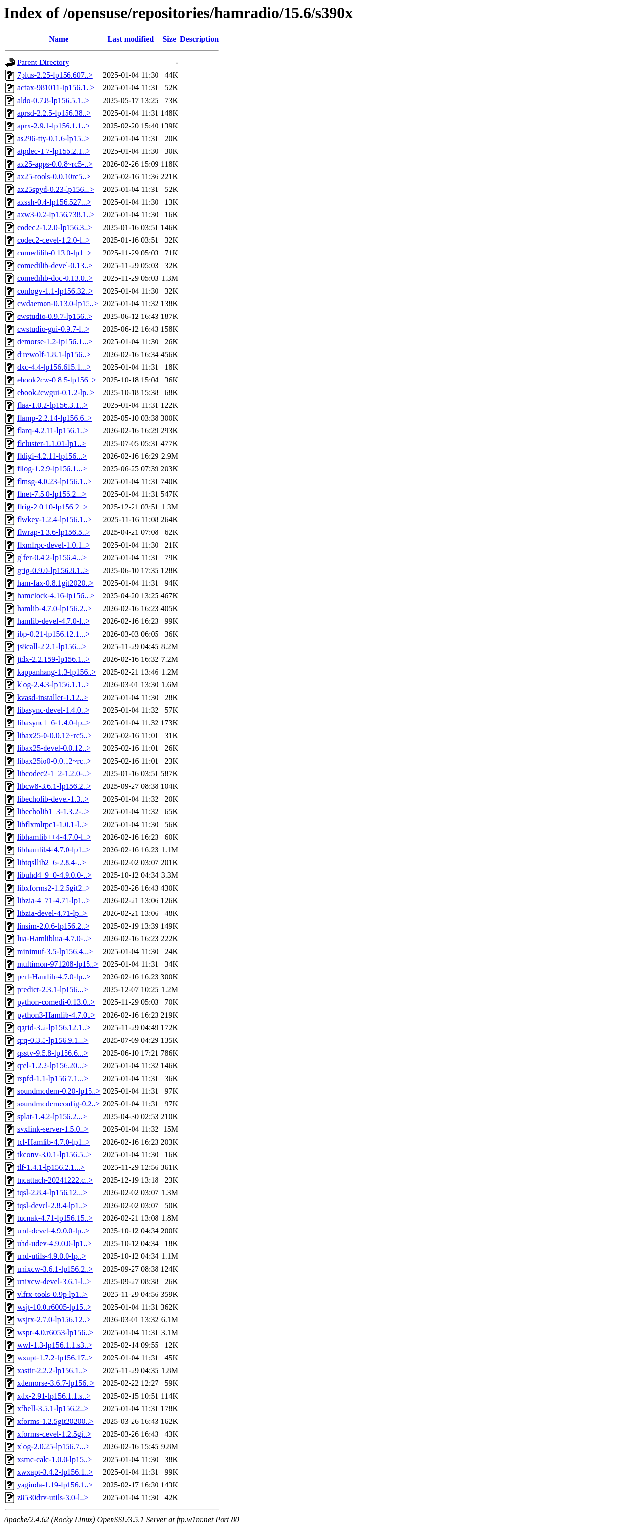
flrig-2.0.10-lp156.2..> (52, 507)
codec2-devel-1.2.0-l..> (53, 240)
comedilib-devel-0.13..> (54, 265)
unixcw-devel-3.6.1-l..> (54, 1281)
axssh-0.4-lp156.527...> (54, 202)
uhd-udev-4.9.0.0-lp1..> (54, 1243)
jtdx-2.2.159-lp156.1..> (53, 659)
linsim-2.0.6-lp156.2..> (53, 926)
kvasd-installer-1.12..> (52, 697)
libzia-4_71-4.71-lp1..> (53, 900)
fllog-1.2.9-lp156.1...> (52, 469)
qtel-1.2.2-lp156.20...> (52, 1065)
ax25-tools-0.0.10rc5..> (53, 176)
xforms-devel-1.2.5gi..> (54, 1434)
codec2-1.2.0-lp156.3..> (54, 227)
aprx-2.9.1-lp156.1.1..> (53, 126)
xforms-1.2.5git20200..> (55, 1421)
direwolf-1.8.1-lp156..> (53, 354)
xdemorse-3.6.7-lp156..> (55, 1383)
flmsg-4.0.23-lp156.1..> (54, 481)
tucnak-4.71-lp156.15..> (55, 1218)
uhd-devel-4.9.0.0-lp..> (53, 1231)
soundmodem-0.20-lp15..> (58, 1091)
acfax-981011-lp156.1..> (55, 88)
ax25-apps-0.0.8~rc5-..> (55, 164)
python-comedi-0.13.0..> (56, 1002)
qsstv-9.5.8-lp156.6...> (52, 1053)
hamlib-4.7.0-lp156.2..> (54, 608)
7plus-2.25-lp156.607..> (55, 75)
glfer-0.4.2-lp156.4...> (52, 557)
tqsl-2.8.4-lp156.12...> (52, 1192)
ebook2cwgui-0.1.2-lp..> (55, 392)
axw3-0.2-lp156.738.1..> (56, 215)
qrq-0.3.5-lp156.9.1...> (52, 1040)
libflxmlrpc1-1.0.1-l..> (52, 824)
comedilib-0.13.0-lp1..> (54, 253)
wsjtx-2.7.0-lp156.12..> (54, 1320)
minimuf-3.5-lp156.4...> (55, 951)
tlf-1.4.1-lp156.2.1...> (51, 1167)
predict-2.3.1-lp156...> (52, 989)
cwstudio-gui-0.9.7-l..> (53, 329)
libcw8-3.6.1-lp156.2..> (54, 786)
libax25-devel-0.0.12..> (53, 748)
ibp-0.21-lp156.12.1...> (53, 634)
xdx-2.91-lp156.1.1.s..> (53, 1396)
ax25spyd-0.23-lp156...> (55, 189)
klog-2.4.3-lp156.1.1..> (53, 684)
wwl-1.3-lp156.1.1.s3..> (54, 1345)
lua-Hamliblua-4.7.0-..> (54, 938)
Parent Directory (43, 62)
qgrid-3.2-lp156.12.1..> (53, 1027)
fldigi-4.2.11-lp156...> (52, 456)
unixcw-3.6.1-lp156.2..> (55, 1269)
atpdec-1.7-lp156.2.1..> (53, 151)
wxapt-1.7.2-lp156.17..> (55, 1358)
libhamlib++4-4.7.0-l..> (54, 837)
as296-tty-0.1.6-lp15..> (53, 138)
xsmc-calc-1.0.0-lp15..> (54, 1459)
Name (58, 39)
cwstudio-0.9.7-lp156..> (54, 316)
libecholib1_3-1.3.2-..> (53, 811)
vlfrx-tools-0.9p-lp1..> (52, 1294)
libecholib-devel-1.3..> (53, 799)
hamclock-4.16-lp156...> (55, 596)
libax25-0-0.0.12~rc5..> (54, 735)
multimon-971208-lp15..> (57, 964)
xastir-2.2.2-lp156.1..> (52, 1370)
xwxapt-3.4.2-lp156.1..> (55, 1472)
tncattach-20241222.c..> (55, 1180)
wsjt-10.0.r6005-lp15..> (54, 1307)
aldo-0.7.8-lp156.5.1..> (53, 100)
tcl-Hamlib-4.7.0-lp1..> (53, 1142)
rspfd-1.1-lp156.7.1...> (52, 1078)
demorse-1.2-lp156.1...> (54, 342)
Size (169, 39)
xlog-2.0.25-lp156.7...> (53, 1447)
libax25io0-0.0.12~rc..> (54, 761)
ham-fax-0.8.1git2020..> (55, 583)
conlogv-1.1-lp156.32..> (55, 291)
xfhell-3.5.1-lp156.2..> (52, 1408)
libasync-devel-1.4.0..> (53, 710)
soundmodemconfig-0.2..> (58, 1104)
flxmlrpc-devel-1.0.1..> (53, 545)
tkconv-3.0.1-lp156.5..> (54, 1154)
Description (199, 39)
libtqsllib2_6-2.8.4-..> (51, 862)
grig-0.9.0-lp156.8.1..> (53, 570)
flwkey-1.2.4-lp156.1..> (54, 519)
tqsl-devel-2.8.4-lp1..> (52, 1205)
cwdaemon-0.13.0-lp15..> (57, 303)
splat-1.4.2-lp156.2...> (52, 1116)
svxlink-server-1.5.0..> (53, 1129)
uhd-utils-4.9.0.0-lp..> (51, 1256)
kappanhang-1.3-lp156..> (56, 672)
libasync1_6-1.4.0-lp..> (53, 723)
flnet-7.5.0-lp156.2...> (51, 494)
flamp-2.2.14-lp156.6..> (54, 418)
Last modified (131, 39)
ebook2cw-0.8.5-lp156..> (56, 380)
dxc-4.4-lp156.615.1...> (54, 367)
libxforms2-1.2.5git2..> (53, 888)
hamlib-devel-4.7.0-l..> (53, 621)
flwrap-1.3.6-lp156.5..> (53, 532)
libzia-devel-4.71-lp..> (52, 913)
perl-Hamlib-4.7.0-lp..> (53, 977)
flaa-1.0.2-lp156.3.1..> (52, 405)
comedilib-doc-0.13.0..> (55, 278)
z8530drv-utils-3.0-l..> (52, 1497)
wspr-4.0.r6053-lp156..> (55, 1332)
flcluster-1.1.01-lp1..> (51, 443)
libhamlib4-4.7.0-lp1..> (53, 850)
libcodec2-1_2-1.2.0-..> (54, 773)
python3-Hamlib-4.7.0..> (56, 1015)
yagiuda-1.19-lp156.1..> (55, 1485)
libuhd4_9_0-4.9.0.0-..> (54, 875)
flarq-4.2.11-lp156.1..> (53, 430)
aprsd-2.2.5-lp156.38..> (54, 113)
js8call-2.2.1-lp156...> (52, 646)
